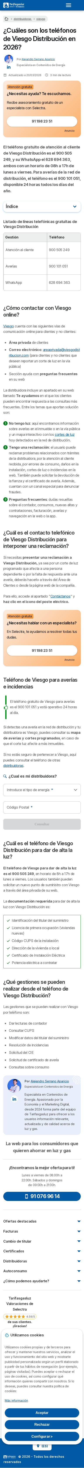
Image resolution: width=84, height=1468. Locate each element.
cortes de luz (65, 434)
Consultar (42, 824)
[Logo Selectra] (13, 5)
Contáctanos (60, 596)
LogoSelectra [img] (9, 1456)
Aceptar (42, 1413)
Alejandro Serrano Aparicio (38, 59)
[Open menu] (69, 5)
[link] (19, 1312)
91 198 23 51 (42, 121)
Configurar (41, 1436)
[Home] (6, 18)
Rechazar (42, 1424)
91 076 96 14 (42, 1196)
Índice (12, 206)
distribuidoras (13, 765)
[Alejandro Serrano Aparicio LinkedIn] (8, 66)
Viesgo (8, 326)
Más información (16, 1400)
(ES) (42, 1446)
